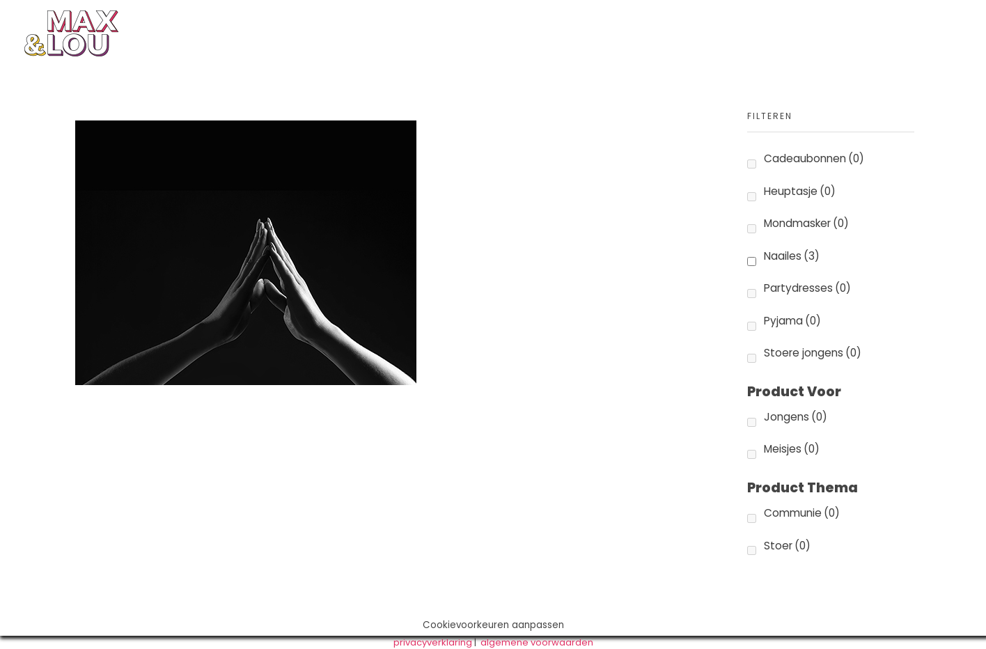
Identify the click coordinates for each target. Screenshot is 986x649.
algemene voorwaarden (536, 642)
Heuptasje (800, 191)
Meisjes (792, 448)
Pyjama (792, 320)
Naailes (792, 256)
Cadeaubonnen (814, 158)
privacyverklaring (432, 642)
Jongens (795, 416)
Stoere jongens (812, 352)
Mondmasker (806, 223)
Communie (802, 513)
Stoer (787, 545)
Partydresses (807, 288)
